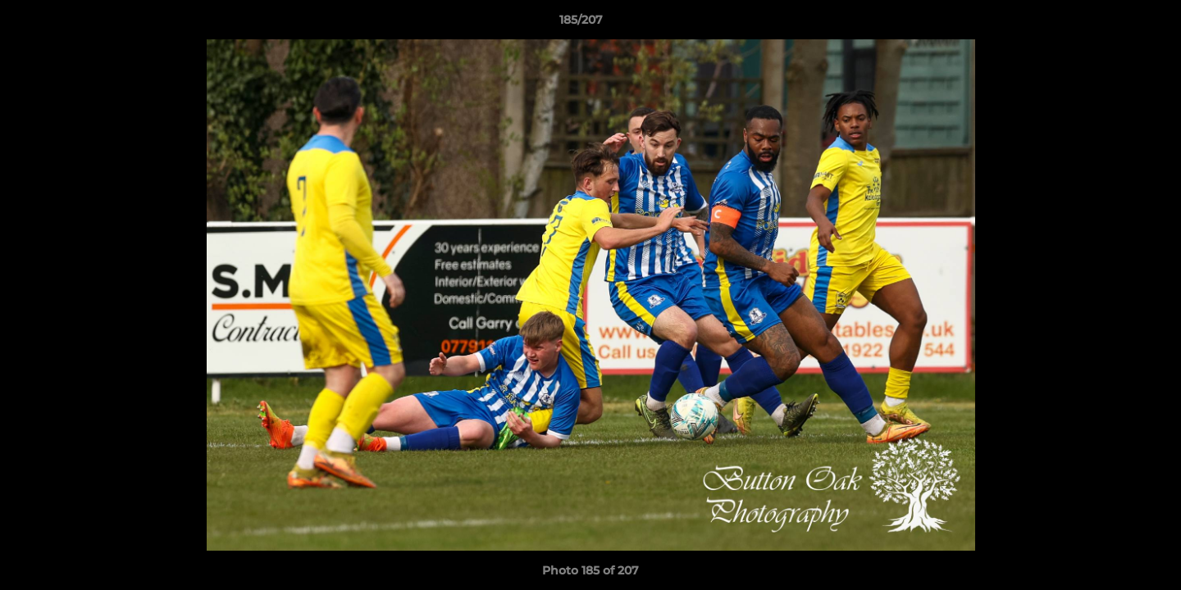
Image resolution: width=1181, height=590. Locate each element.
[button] (1112, 23)
